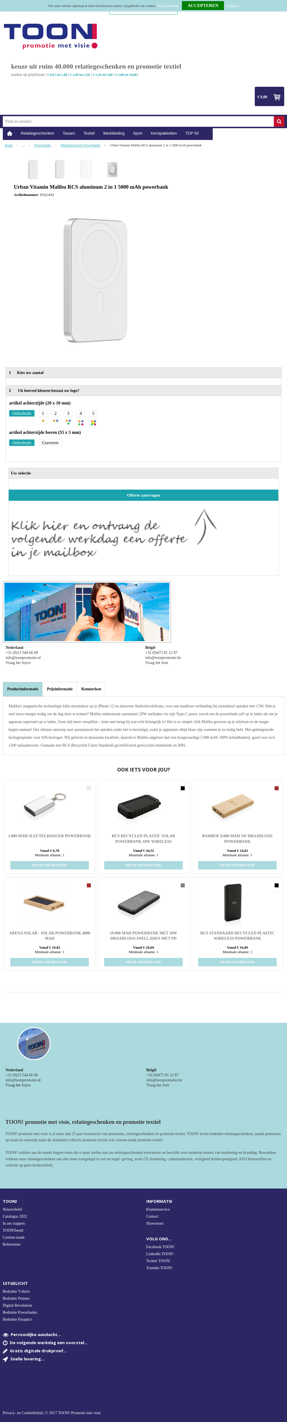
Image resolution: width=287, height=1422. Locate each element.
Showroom (154, 1223)
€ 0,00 (262, 97)
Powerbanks (42, 145)
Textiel (89, 133)
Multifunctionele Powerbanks (80, 145)
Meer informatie (168, 6)
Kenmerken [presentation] (91, 689)
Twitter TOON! (158, 1261)
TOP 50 (192, 133)
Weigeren (232, 6)
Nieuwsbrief (12, 1209)
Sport (137, 133)
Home (10, 133)
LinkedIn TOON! (160, 1254)
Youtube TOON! (159, 1268)
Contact (152, 1216)
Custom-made (14, 1237)
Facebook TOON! (160, 1247)
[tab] (23, 689)
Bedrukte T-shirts (16, 1291)
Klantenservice (158, 1209)
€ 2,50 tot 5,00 (103, 75)
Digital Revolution (17, 1305)
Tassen (69, 133)
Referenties (12, 1244)
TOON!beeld (13, 1230)
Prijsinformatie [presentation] (60, 689)
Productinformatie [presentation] (22, 689)
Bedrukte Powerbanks (20, 1312)
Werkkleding (114, 133)
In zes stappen (14, 1223)
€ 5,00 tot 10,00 (126, 75)
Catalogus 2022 (15, 1216)
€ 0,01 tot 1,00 (57, 75)
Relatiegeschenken (37, 133)
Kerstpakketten (164, 133)
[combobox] (138, 121)
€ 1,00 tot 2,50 (80, 75)
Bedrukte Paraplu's (18, 1319)
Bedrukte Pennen (16, 1298)
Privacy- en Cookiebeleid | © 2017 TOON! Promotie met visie (52, 1413)
